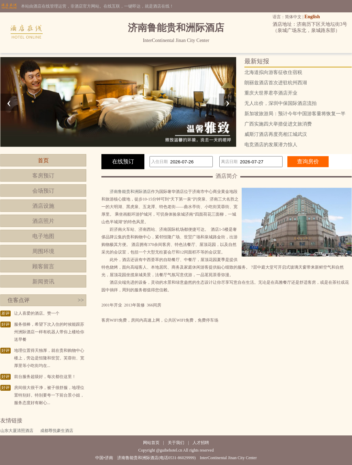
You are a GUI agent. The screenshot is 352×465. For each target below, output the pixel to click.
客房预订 (43, 176)
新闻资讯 (43, 281)
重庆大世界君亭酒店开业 (270, 93)
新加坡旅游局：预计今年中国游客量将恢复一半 (294, 113)
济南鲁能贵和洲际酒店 (130, 191)
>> (81, 300)
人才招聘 (200, 442)
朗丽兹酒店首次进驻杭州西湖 (275, 82)
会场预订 (43, 191)
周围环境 (43, 251)
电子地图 (43, 236)
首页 (43, 160)
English (312, 16)
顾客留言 (43, 266)
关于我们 (176, 442)
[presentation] (9, 102)
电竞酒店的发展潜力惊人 (270, 144)
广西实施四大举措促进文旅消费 (278, 124)
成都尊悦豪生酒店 (56, 430)
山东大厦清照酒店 (16, 430)
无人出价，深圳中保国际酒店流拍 (280, 103)
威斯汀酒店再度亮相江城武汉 (275, 134)
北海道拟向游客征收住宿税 (273, 72)
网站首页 (151, 442)
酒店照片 (43, 221)
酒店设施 (43, 206)
